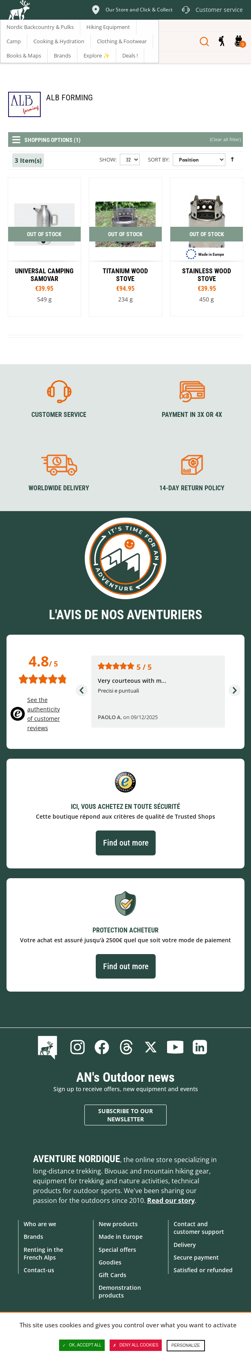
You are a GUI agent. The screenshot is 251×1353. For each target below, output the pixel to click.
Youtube (175, 1047)
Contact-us (39, 1270)
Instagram (77, 1047)
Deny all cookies (136, 1345)
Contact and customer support (199, 1228)
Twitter (151, 1047)
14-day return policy (192, 488)
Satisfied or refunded (203, 1270)
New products (118, 1224)
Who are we (40, 1224)
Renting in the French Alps (43, 1253)
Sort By (158, 159)
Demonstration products (120, 1291)
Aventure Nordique (76, 1159)
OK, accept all (81, 1345)
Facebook (102, 1047)
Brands (33, 1236)
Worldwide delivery (59, 488)
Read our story (171, 1200)
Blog (49, 1047)
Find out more (125, 843)
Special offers (117, 1249)
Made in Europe (121, 1236)
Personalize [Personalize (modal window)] (186, 1345)
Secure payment (196, 1257)
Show (107, 159)
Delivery (185, 1245)
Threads (126, 1047)
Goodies (110, 1262)
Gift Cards (112, 1275)
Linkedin (200, 1047)
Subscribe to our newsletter (125, 1115)
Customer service (58, 415)
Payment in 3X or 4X (192, 415)
